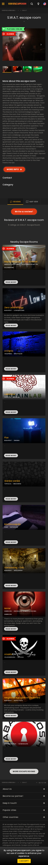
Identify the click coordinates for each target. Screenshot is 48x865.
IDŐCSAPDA (18, 570)
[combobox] (38, 4)
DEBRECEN (8, 611)
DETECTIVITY (18, 700)
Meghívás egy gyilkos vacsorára (22, 697)
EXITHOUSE (14, 527)
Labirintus (9, 394)
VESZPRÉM (8, 354)
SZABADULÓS (23, 744)
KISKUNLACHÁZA (10, 744)
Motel (7, 608)
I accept (24, 861)
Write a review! (24, 211)
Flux (6, 437)
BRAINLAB (16, 397)
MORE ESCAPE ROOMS (24, 771)
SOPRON (7, 397)
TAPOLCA (7, 484)
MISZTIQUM (18, 354)
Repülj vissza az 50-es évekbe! (21, 261)
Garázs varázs (12, 481)
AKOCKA (20, 657)
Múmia (8, 741)
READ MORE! (11, 325)
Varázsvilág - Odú (14, 567)
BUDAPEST (8, 310)
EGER (6, 527)
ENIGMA (17, 440)
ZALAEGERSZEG (9, 657)
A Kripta (8, 351)
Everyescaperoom (8, 10)
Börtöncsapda (12, 524)
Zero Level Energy (14, 307)
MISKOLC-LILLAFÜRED (12, 264)
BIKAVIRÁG (17, 484)
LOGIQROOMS (19, 310)
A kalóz (8, 654)
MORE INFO (13, 169)
